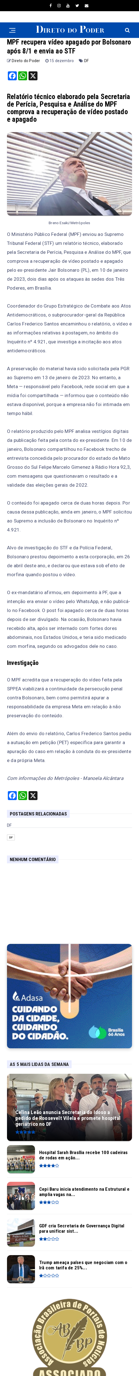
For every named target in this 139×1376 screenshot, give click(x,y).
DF (86, 60)
